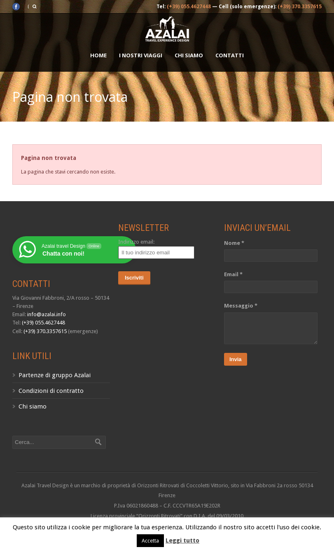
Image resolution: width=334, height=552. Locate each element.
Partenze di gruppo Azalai (55, 375)
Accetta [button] (150, 541)
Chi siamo (189, 55)
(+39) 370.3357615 (300, 6)
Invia (235, 359)
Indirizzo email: (136, 242)
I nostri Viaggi (140, 55)
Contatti (229, 55)
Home (98, 55)
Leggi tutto (182, 540)
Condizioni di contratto (51, 391)
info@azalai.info (46, 314)
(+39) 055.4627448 (189, 6)
